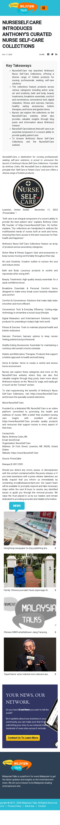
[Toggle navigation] (43, 8)
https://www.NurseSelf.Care (32, 225)
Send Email (14, 440)
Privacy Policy (14, 806)
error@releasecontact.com (27, 483)
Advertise (29, 806)
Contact (42, 806)
